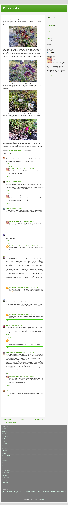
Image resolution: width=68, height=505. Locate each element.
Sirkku (7, 325)
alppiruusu (4, 443)
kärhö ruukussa (5, 472)
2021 (49, 31)
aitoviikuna (4, 451)
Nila (7, 256)
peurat (3, 438)
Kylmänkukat (52, 21)
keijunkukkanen (9, 390)
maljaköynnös (5, 473)
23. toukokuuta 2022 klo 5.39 (27, 376)
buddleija (4, 453)
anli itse (7, 208)
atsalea (4, 433)
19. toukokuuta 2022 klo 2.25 (32, 339)
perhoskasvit (5, 436)
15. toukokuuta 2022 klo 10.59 (15, 181)
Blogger (42, 499)
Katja (7, 299)
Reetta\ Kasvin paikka (14, 168)
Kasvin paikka (11, 8)
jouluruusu (4, 445)
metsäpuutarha (5, 435)
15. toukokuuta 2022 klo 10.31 (18, 156)
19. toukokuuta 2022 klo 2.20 (32, 245)
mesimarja (4, 475)
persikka (4, 428)
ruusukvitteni (5, 480)
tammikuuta (52, 28)
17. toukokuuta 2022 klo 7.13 (15, 325)
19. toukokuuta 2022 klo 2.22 (32, 287)
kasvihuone (4, 467)
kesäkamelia (5, 468)
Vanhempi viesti (39, 419)
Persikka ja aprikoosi (53, 19)
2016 (49, 40)
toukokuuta (51, 17)
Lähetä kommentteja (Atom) (11, 422)
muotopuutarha (5, 477)
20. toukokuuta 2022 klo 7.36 (27, 352)
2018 (49, 36)
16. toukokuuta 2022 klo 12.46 (15, 299)
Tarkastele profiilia (50, 75)
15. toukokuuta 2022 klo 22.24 (16, 208)
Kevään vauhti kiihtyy (53, 22)
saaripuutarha (5, 429)
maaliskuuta (52, 27)
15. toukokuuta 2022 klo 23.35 (19, 233)
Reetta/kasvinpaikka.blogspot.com (17, 245)
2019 (49, 35)
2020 (49, 33)
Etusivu (23, 419)
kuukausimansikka (6, 470)
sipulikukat (4, 441)
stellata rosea (5, 482)
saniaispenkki (5, 448)
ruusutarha (4, 440)
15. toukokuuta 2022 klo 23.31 (27, 195)
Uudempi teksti (6, 419)
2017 (49, 38)
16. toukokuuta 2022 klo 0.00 (14, 256)
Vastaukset (9, 166)
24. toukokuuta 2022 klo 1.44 (20, 390)
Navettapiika (9, 156)
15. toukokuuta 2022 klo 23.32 (27, 221)
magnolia (4, 446)
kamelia (4, 465)
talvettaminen (5, 484)
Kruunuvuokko (9, 233)
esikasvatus (5, 457)
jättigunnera (5, 462)
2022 (49, 15)
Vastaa (7, 163)
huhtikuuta (51, 25)
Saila (7, 181)
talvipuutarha (5, 431)
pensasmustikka (5, 479)
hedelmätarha (5, 458)
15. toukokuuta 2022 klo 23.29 (27, 168)
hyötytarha (4, 460)
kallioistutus (4, 463)
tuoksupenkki (5, 485)
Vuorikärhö (4, 450)
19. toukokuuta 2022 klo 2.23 (32, 314)
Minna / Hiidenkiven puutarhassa (13, 352)
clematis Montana (6, 455)
